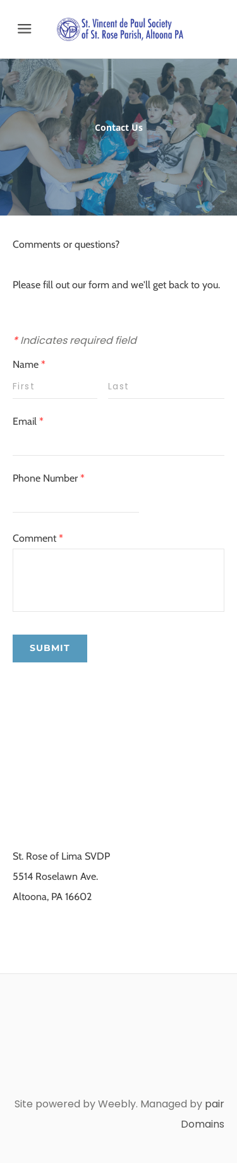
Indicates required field (75, 340)
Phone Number (49, 478)
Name (29, 364)
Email (28, 421)
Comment (38, 538)
